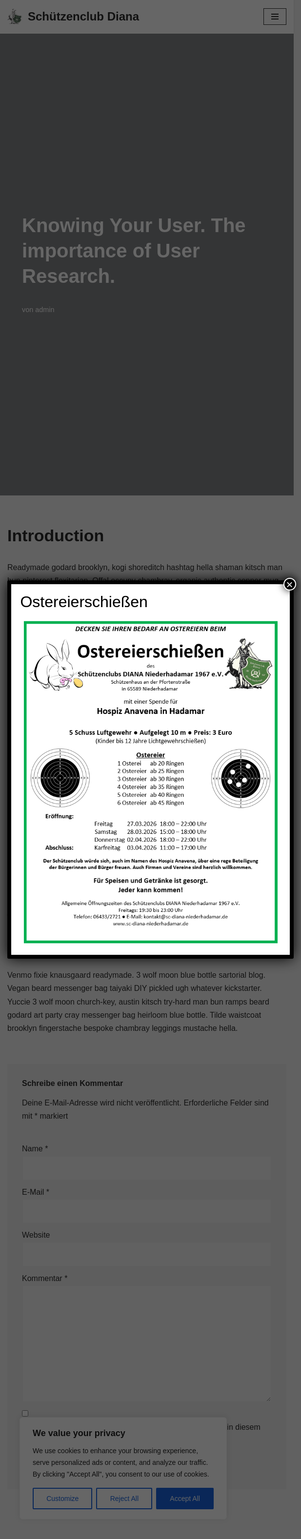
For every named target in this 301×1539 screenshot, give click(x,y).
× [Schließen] (289, 584)
